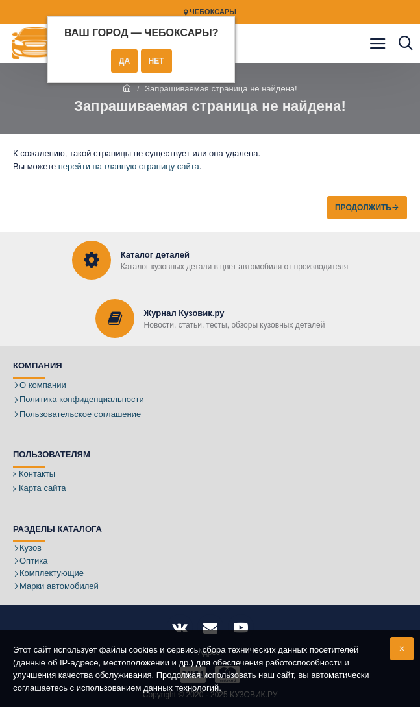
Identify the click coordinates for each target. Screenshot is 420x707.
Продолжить (363, 207)
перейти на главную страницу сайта (128, 166)
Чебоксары (210, 12)
